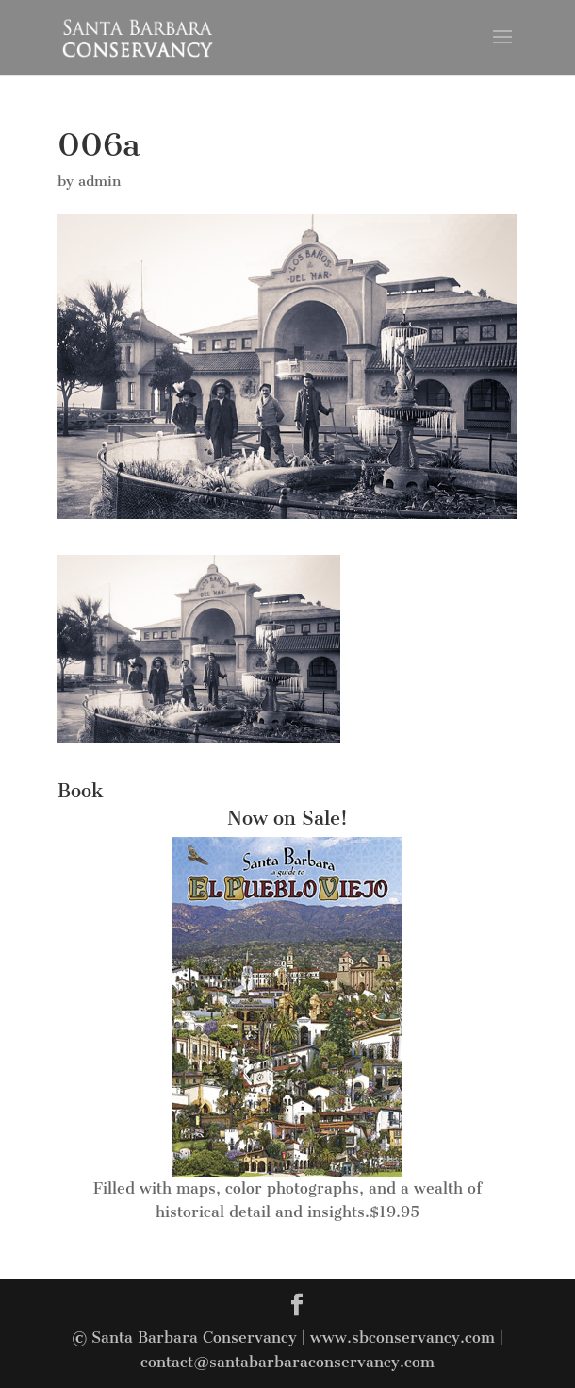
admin (99, 181)
